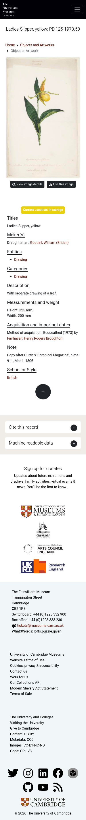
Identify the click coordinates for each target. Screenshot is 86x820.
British (12, 377)
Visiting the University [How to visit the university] (27, 723)
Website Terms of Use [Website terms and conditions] (27, 660)
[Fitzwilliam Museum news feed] (58, 787)
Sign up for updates (43, 468)
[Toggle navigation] (77, 9)
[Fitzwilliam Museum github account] (28, 787)
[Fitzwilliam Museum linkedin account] (58, 773)
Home (10, 45)
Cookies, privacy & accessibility (34, 666)
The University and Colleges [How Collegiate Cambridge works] (32, 717)
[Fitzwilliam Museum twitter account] (13, 773)
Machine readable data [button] (31, 443)
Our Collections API (25, 682)
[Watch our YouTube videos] (43, 787)
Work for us (19, 677)
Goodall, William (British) (49, 243)
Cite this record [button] (23, 427)
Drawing (20, 259)
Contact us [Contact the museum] (18, 671)
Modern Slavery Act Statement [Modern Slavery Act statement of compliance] (34, 688)
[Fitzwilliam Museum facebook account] (43, 773)
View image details (27, 184)
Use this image (61, 184)
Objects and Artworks (37, 45)
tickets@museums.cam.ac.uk (40, 625)
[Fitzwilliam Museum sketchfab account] (73, 773)
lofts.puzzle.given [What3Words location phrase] (47, 631)
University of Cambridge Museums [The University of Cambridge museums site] (37, 654)
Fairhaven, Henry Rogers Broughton (34, 338)
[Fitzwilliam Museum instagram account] (28, 773)
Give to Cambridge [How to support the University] (24, 728)
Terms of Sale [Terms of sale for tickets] (21, 694)
